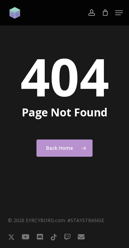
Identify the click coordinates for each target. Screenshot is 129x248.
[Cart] (105, 12)
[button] (119, 12)
